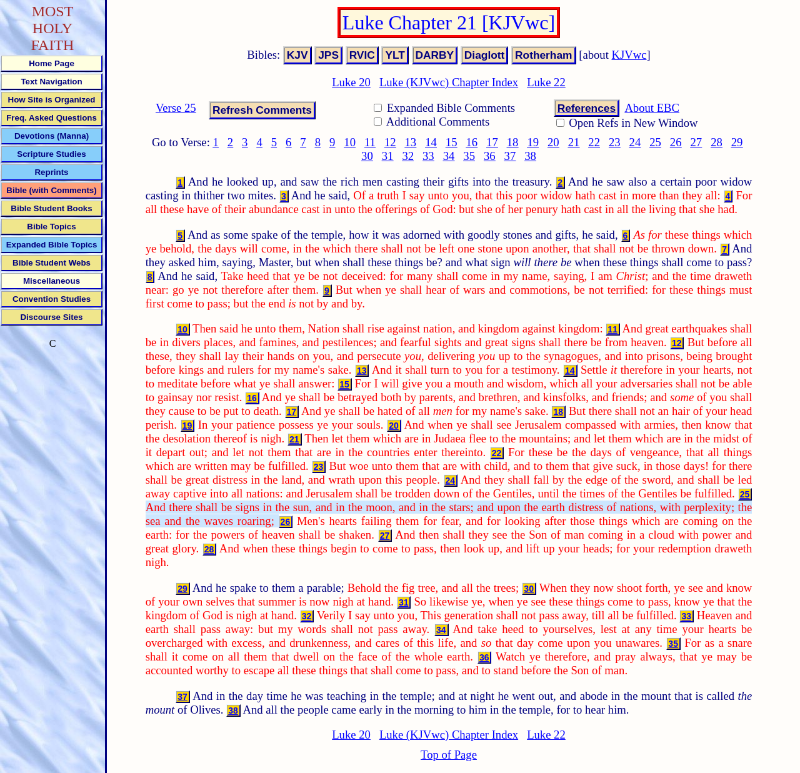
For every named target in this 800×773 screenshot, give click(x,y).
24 (635, 142)
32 (408, 155)
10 (350, 142)
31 (388, 155)
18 (513, 142)
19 (533, 142)
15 (452, 142)
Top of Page (449, 754)
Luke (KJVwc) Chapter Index (448, 82)
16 (472, 142)
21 (574, 142)
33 (428, 155)
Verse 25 (176, 107)
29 (737, 142)
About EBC (651, 107)
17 (492, 142)
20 (553, 142)
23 (615, 142)
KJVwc (629, 54)
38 (530, 155)
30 (367, 155)
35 (469, 155)
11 (370, 142)
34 (449, 155)
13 (411, 142)
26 (676, 142)
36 (490, 155)
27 (696, 142)
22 (594, 142)
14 (431, 142)
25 (655, 142)
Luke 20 (351, 82)
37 (510, 155)
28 (716, 142)
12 (390, 142)
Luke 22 (546, 82)
